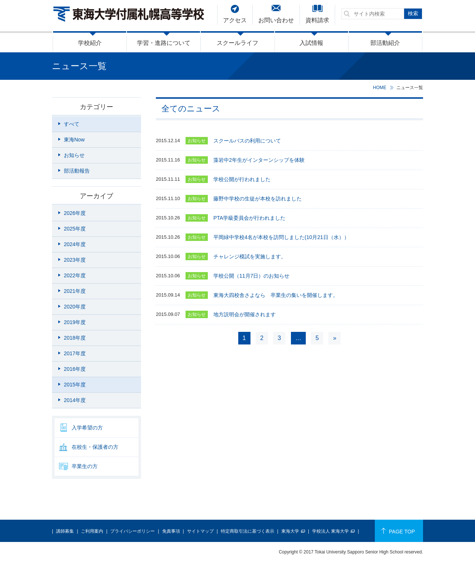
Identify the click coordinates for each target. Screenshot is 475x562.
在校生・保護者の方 (95, 447)
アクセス (235, 20)
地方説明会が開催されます (244, 314)
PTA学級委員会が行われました (249, 218)
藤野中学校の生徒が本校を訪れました (257, 199)
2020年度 (75, 307)
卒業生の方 (85, 466)
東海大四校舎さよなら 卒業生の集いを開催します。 (275, 295)
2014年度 (75, 400)
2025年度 (75, 229)
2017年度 (75, 353)
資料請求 (317, 20)
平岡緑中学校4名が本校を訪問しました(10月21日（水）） (281, 237)
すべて (71, 124)
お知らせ (74, 155)
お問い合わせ (276, 20)
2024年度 (75, 244)
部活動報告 (77, 171)
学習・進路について (163, 43)
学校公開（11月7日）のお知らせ (251, 276)
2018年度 (75, 338)
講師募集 (65, 531)
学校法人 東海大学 (330, 531)
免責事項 (171, 531)
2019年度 (75, 322)
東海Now (74, 140)
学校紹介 (90, 43)
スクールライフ (237, 43)
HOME (379, 87)
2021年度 (75, 291)
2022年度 (75, 275)
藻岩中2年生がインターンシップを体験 (259, 160)
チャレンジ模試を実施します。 (249, 256)
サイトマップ (200, 531)
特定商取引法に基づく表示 (247, 531)
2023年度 (75, 260)
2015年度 (75, 385)
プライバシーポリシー (132, 531)
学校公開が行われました (242, 179)
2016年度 (75, 369)
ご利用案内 (92, 531)
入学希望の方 (87, 428)
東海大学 (290, 531)
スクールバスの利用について (247, 141)
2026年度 (75, 213)
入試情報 (311, 43)
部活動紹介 (385, 43)
